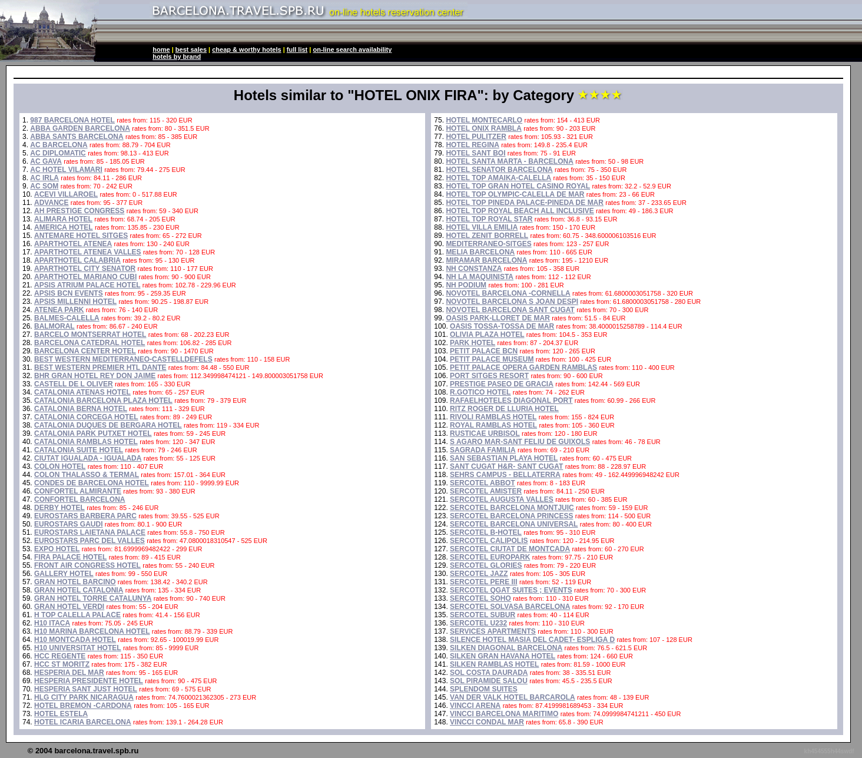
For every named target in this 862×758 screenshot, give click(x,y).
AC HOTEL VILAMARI (66, 169)
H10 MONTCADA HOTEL (75, 639)
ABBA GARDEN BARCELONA (80, 128)
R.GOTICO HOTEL (480, 392)
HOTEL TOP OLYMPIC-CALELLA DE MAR (515, 194)
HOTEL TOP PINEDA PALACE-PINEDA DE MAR (525, 202)
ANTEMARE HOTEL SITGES (81, 235)
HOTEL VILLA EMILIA (482, 227)
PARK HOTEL (472, 343)
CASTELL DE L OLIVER (73, 384)
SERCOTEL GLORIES (486, 565)
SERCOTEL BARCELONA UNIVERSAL (514, 524)
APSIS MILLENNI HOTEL (75, 301)
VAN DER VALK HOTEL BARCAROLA (512, 697)
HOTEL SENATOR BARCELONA (499, 169)
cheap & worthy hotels (246, 49)
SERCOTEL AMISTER (486, 491)
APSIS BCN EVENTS (68, 293)
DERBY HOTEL (59, 508)
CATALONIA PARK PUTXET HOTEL (93, 433)
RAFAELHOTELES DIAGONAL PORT (511, 400)
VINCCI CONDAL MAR (487, 722)
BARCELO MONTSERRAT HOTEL (90, 334)
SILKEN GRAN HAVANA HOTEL (502, 656)
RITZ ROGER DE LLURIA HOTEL (504, 409)
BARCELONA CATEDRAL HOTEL (89, 343)
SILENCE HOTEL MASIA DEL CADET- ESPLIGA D (532, 639)
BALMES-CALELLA (67, 318)
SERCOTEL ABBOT (482, 483)
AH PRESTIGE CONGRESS (79, 211)
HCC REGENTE (59, 656)
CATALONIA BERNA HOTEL (80, 409)
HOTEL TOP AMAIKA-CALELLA (498, 178)
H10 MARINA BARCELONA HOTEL (92, 631)
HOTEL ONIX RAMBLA (483, 128)
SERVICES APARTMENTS (493, 631)
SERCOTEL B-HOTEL (486, 532)
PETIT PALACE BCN (484, 351)
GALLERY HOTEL (64, 574)
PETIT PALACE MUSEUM (491, 359)
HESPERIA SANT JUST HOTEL (85, 689)
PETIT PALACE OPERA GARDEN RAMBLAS (523, 367)
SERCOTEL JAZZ (479, 574)
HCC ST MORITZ (61, 664)
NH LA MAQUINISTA (479, 277)
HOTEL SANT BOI (475, 153)
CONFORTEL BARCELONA (79, 499)
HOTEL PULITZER (476, 137)
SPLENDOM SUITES (484, 689)
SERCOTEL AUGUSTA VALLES (501, 499)
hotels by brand (176, 56)
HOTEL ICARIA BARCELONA (82, 722)
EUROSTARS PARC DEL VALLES (89, 541)
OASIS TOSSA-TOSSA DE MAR (502, 326)
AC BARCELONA (58, 145)
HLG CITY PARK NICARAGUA (84, 697)
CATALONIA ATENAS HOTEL (82, 392)
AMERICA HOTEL (63, 227)
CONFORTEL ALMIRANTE (77, 491)
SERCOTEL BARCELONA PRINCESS (511, 516)
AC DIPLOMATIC (57, 153)
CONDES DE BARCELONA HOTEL (91, 483)
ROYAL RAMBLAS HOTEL (493, 425)
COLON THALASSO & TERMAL (86, 475)
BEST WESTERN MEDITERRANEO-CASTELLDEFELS (123, 359)
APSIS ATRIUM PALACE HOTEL (87, 285)
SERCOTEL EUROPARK (490, 557)
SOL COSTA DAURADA (489, 672)
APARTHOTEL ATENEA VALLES (87, 252)
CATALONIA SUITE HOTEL (78, 450)
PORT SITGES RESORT (489, 376)
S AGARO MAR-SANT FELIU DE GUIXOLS (520, 442)
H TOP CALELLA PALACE (77, 615)
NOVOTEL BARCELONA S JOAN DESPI (512, 301)
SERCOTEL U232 (478, 623)
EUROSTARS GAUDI (68, 524)
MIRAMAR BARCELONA (486, 260)
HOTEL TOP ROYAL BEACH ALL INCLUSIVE (520, 211)
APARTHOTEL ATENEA (73, 244)
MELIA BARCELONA (480, 252)
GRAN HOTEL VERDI (69, 607)
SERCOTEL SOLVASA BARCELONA (510, 607)
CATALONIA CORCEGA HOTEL (86, 417)
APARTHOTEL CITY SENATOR (84, 268)
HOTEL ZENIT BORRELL (487, 235)
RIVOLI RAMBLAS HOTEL (493, 417)
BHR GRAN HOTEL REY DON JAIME (94, 376)
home (161, 49)
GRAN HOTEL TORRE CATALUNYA (92, 598)
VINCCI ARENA (475, 705)
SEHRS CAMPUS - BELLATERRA (505, 475)
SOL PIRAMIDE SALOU (489, 681)
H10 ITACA (52, 623)
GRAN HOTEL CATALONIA (78, 590)
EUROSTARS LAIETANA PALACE (89, 532)
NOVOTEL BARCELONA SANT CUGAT (510, 310)
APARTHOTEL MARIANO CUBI (85, 277)
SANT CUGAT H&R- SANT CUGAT (506, 466)
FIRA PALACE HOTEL (70, 557)
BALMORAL (54, 326)
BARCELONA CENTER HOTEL (85, 351)
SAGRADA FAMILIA (483, 450)
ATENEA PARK (59, 310)
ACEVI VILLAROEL (66, 194)
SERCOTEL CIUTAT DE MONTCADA (510, 549)
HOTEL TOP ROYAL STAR (489, 219)
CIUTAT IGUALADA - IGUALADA (87, 458)
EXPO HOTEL (56, 549)
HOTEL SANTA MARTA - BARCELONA (509, 161)
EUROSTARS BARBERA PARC (85, 516)
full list (297, 49)
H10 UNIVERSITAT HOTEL (77, 648)
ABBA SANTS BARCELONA (76, 137)
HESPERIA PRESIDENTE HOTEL (88, 681)
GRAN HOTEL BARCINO (74, 582)
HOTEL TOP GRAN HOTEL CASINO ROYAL (518, 186)
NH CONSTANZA (474, 268)
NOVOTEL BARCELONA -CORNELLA (508, 293)
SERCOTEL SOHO (480, 598)
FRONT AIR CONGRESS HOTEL (87, 565)
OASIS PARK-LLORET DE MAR (497, 318)
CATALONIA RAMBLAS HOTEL (86, 442)
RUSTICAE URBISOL (485, 433)
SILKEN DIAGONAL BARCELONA (506, 648)
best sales (191, 49)
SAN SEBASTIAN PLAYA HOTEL (504, 458)
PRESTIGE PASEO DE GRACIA (501, 384)
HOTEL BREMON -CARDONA (83, 705)
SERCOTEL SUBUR (482, 615)
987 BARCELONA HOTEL (72, 120)
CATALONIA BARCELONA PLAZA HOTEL (103, 400)
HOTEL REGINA (472, 145)
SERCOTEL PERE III (483, 582)
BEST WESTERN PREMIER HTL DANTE (100, 367)
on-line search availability (352, 49)
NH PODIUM (466, 285)
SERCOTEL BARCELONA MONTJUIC (512, 508)
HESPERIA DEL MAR (69, 672)
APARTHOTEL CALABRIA (77, 260)
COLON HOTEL (59, 466)
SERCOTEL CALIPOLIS (489, 541)
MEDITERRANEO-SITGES (488, 244)
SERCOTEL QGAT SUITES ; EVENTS (511, 590)
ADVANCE (51, 202)
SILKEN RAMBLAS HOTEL (494, 664)
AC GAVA (46, 161)
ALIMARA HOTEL (63, 219)
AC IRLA (44, 178)
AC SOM (44, 186)
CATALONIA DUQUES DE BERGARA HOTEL (108, 425)
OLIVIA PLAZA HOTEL (487, 334)
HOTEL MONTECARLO (484, 120)
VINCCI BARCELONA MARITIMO (504, 714)
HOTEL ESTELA (61, 714)
